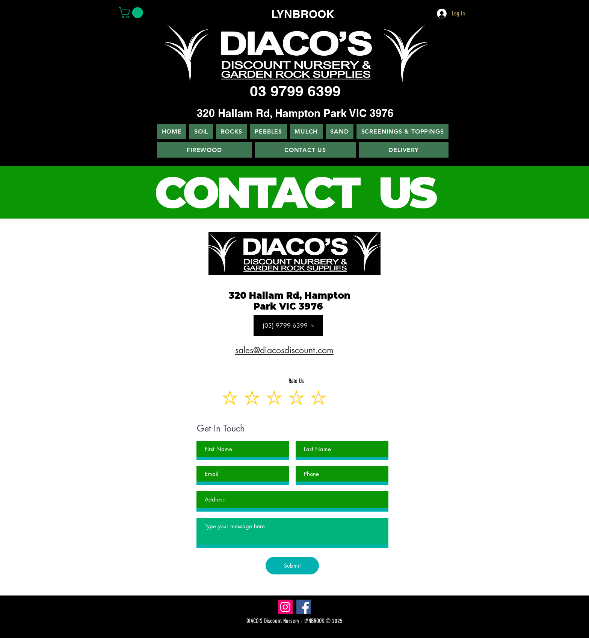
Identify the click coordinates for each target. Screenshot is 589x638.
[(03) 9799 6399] (288, 325)
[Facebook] (303, 607)
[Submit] (292, 565)
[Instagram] (285, 607)
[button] (132, 12)
